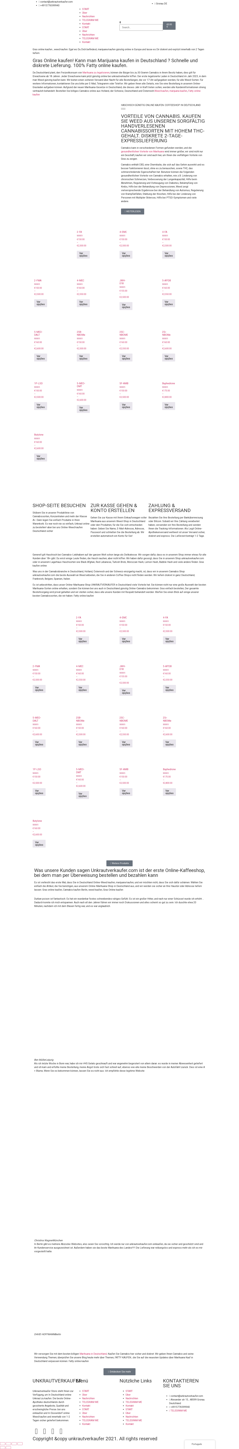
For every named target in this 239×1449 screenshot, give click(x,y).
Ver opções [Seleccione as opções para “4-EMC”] (126, 254)
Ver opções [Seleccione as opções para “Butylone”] (41, 457)
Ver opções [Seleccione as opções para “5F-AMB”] (126, 406)
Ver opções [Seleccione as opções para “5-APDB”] (169, 303)
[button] (141, 22)
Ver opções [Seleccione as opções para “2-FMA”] (41, 303)
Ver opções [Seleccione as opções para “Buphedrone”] (169, 406)
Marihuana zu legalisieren (96, 72)
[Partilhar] (14, 1443)
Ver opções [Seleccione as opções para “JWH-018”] (126, 306)
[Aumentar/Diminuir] (2, 1443)
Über (84, 12)
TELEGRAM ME (90, 20)
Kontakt (86, 23)
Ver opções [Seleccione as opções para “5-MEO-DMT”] (83, 409)
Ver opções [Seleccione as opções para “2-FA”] (83, 254)
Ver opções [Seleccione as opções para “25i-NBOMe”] (169, 357)
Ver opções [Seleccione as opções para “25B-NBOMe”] (83, 357)
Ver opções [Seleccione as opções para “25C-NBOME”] (126, 357)
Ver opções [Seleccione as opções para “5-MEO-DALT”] (41, 357)
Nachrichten (88, 16)
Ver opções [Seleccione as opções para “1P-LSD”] (41, 406)
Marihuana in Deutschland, (93, 1353)
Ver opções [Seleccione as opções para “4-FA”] (169, 254)
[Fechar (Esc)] (20, 1443)
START (85, 9)
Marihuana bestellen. (101, 1361)
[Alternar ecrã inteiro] (8, 1443)
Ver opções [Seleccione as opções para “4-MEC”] (83, 303)
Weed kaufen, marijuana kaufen (170, 90)
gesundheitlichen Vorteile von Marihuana (142, 151)
